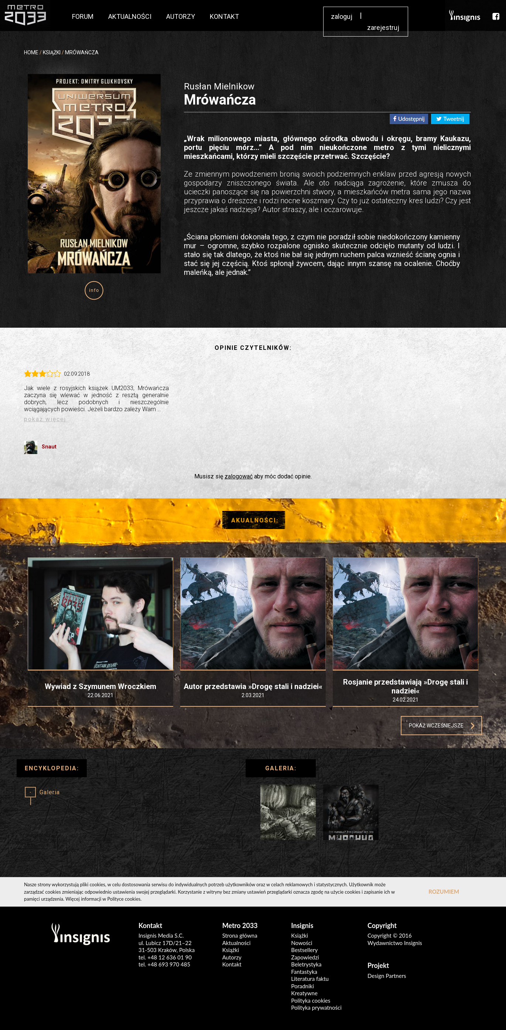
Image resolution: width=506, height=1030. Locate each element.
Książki (230, 950)
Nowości (301, 942)
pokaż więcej (45, 419)
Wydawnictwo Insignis (394, 942)
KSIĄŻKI (52, 52)
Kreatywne (304, 993)
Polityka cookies (310, 1000)
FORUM (82, 16)
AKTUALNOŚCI (129, 16)
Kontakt (232, 964)
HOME (31, 52)
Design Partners (386, 975)
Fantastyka (304, 971)
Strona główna (239, 935)
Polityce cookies (123, 899)
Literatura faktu (310, 978)
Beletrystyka (306, 964)
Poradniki (302, 986)
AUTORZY (180, 16)
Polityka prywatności (316, 1007)
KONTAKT (224, 16)
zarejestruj (383, 27)
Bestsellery (304, 950)
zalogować (239, 476)
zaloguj (341, 16)
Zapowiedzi (305, 957)
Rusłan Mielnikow (219, 86)
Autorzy (232, 957)
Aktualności (236, 942)
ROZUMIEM (443, 891)
